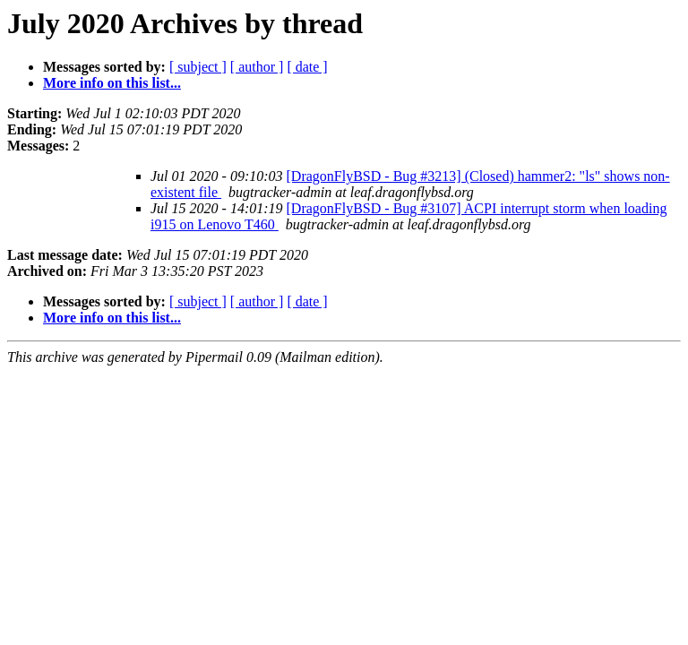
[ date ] (307, 66)
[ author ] (257, 66)
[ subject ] (198, 66)
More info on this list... (112, 82)
